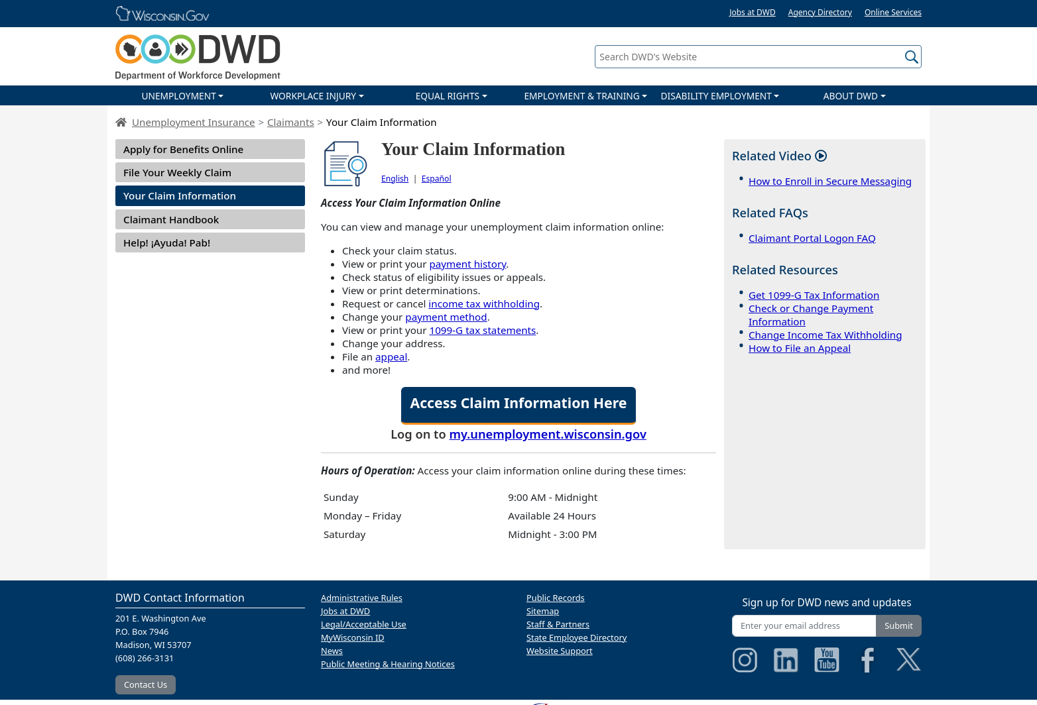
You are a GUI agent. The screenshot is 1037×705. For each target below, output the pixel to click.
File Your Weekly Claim (177, 172)
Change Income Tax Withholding (825, 334)
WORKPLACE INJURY (313, 95)
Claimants (290, 122)
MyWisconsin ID (353, 637)
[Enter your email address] (804, 626)
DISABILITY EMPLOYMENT (716, 95)
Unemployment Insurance (193, 122)
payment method (446, 316)
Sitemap (542, 611)
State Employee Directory (576, 637)
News (332, 651)
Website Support (559, 651)
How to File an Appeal (800, 347)
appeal (391, 356)
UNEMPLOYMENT (178, 95)
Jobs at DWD (752, 12)
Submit (898, 625)
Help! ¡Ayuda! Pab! (166, 242)
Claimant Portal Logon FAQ (812, 237)
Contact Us (145, 684)
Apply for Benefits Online (183, 149)
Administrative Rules (361, 598)
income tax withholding (484, 303)
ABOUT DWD (850, 95)
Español (437, 178)
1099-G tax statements (482, 330)
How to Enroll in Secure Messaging (830, 181)
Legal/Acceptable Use (363, 624)
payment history (467, 263)
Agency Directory (820, 12)
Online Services (893, 12)
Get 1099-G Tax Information (814, 294)
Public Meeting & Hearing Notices (388, 664)
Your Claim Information (179, 195)
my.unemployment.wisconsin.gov (548, 434)
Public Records (555, 598)
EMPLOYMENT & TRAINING (581, 95)
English (394, 178)
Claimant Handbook (171, 219)
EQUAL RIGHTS (447, 95)
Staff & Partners (557, 624)
